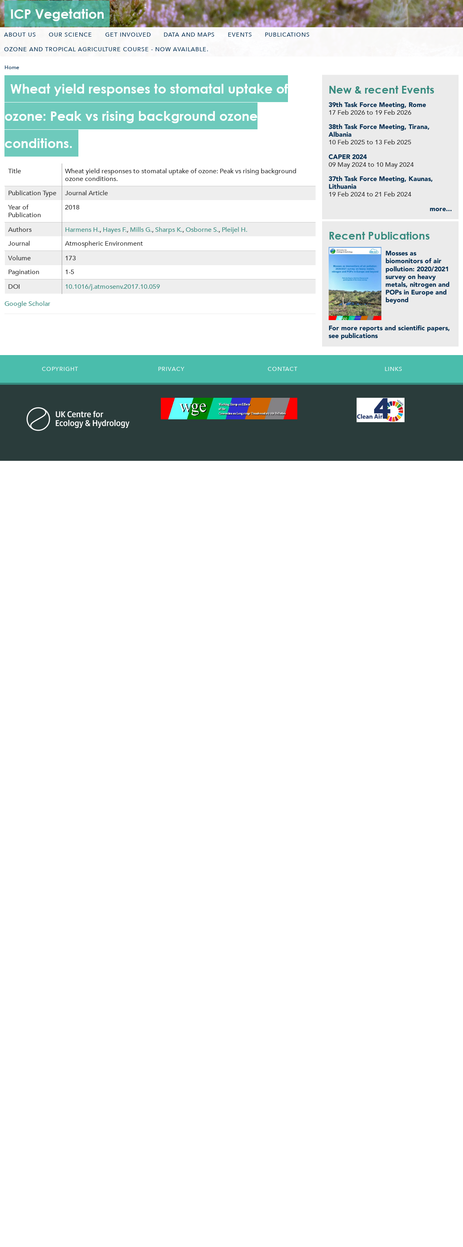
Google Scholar (27, 303)
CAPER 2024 (348, 157)
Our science (70, 34)
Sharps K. (168, 229)
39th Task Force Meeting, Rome (377, 105)
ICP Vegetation (57, 14)
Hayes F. (115, 229)
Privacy (171, 369)
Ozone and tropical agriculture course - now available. (106, 49)
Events (240, 34)
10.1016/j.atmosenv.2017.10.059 (112, 286)
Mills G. (141, 229)
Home (11, 67)
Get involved (128, 34)
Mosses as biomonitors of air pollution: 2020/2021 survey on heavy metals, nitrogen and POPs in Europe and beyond (417, 276)
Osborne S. (202, 229)
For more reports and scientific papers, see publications (389, 332)
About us (20, 34)
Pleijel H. (234, 229)
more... (441, 209)
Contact (283, 369)
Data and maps (189, 34)
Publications (287, 34)
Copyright (60, 369)
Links (393, 369)
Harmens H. (82, 229)
